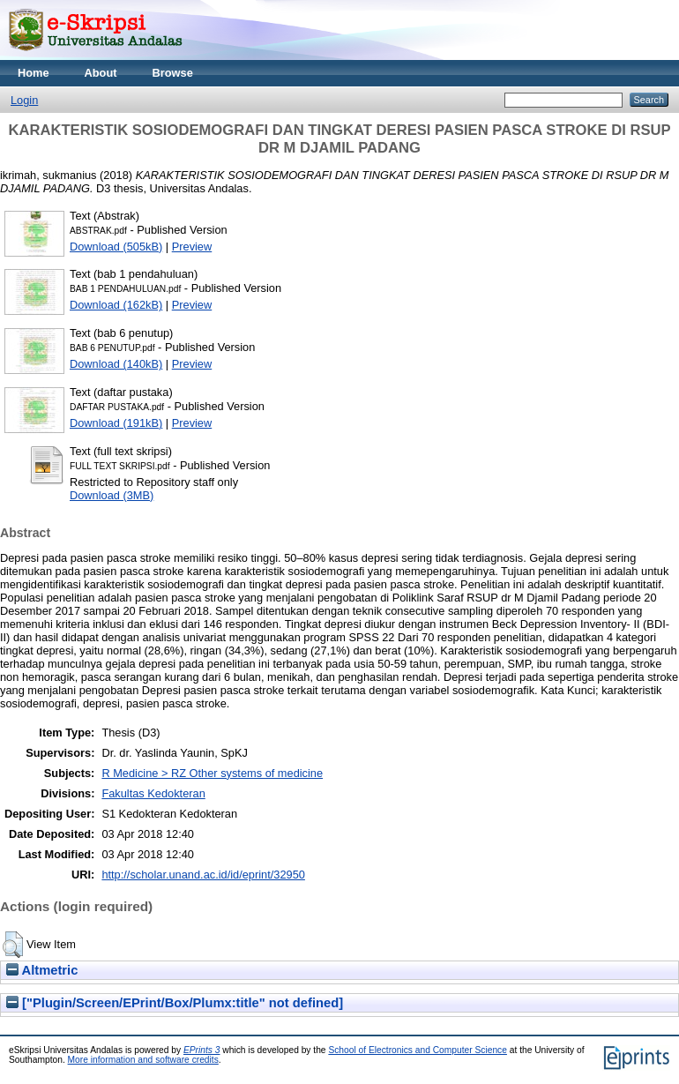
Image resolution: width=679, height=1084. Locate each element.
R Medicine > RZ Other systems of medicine (212, 773)
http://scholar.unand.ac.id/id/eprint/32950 (203, 874)
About (101, 72)
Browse (173, 72)
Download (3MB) (111, 495)
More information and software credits (143, 1060)
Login (24, 100)
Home (33, 72)
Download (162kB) (116, 304)
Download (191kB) (116, 423)
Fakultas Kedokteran (153, 793)
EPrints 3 (201, 1050)
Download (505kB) (116, 246)
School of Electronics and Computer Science (417, 1050)
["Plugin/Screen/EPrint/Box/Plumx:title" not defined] (174, 1003)
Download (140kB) (116, 363)
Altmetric (42, 970)
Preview (192, 246)
